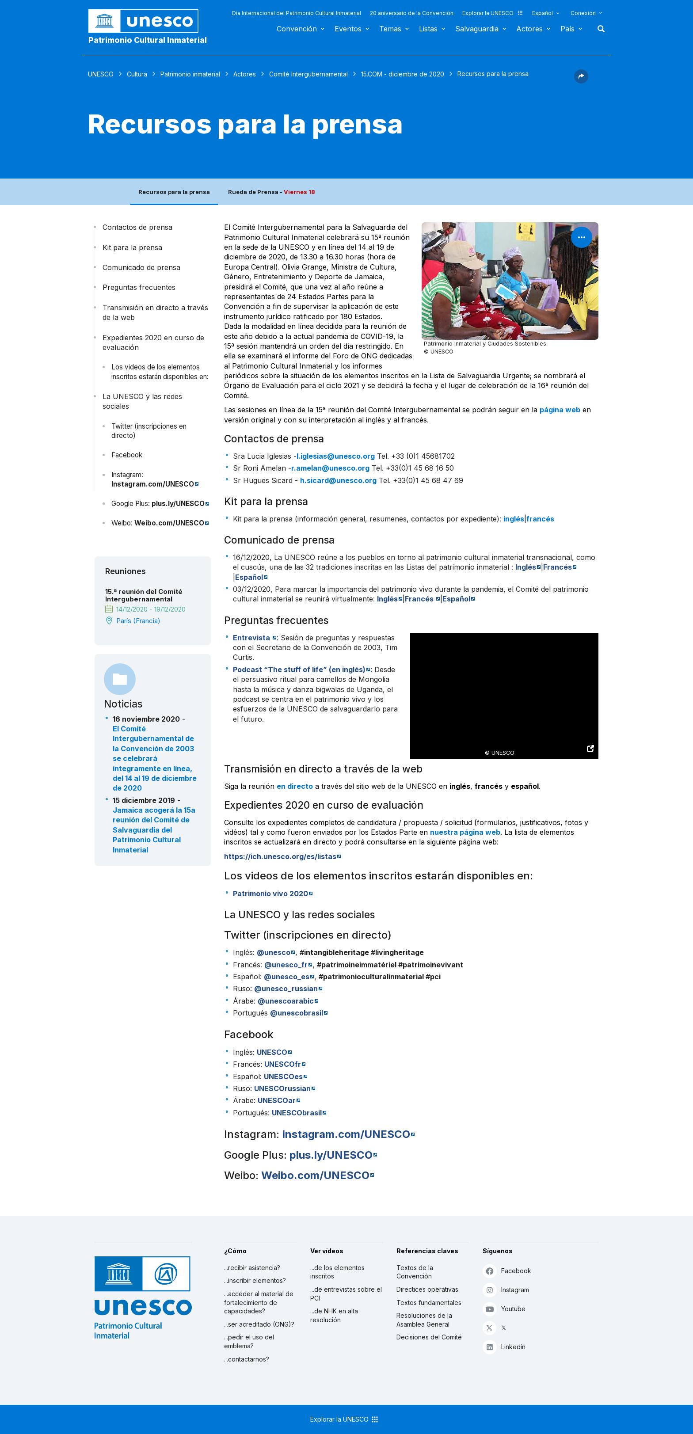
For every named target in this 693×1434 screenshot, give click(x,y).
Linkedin (504, 1347)
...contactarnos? (246, 1359)
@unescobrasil (296, 1012)
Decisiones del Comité (429, 1337)
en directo (295, 786)
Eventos (348, 28)
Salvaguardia (477, 28)
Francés (557, 567)
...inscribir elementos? (255, 1280)
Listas (428, 28)
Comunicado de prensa (141, 267)
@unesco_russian (286, 988)
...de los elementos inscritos (337, 1272)
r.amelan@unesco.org (330, 468)
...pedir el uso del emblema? (249, 1341)
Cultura (137, 74)
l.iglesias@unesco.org (336, 456)
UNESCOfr (282, 1064)
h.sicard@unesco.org (338, 480)
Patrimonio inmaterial (190, 74)
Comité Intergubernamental (308, 74)
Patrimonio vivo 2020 (270, 893)
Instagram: (127, 475)
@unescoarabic (286, 1001)
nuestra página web (465, 832)
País (567, 28)
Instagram (506, 1290)
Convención (297, 28)
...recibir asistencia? (252, 1267)
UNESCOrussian (282, 1088)
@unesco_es (286, 976)
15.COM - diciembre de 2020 (402, 74)
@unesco (273, 952)
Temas (390, 28)
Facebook (126, 455)
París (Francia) (138, 621)
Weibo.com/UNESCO (169, 523)
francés (540, 518)
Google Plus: (131, 503)
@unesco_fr (286, 964)
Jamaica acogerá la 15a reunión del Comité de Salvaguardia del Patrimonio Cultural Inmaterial (154, 830)
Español (542, 13)
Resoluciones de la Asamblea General (424, 1320)
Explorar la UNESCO (492, 13)
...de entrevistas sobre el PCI (346, 1294)
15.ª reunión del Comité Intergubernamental (144, 595)
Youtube (504, 1309)
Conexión (583, 13)
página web (560, 409)
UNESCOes (283, 1076)
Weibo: (122, 523)
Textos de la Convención (414, 1272)
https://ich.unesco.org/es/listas (280, 856)
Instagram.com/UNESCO (152, 484)
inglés (513, 518)
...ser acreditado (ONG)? (259, 1324)
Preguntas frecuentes (139, 287)
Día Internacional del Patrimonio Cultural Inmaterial (296, 13)
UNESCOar (277, 1100)
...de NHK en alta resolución (334, 1315)
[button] (581, 80)
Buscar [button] (598, 28)
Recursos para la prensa (174, 191)
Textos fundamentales (428, 1302)
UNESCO (101, 74)
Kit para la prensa (132, 247)
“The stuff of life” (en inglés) (299, 669)
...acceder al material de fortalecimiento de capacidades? (258, 1302)
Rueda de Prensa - (271, 191)
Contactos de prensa (137, 227)
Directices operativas (427, 1289)
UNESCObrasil (297, 1112)
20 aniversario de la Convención (411, 13)
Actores (529, 28)
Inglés (525, 567)
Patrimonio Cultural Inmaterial (147, 40)
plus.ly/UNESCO (178, 503)
